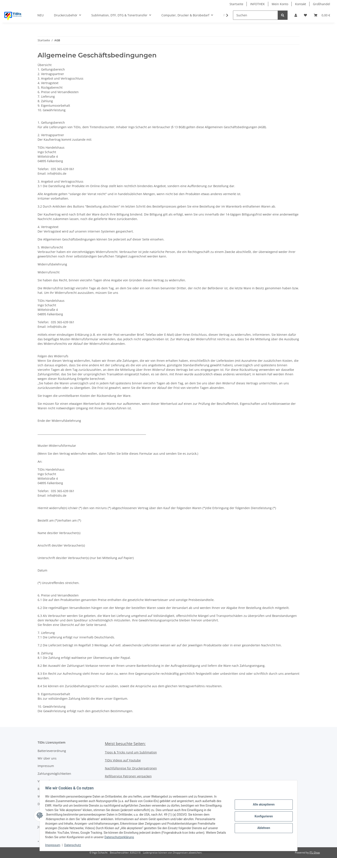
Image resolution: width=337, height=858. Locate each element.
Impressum (46, 766)
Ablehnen (262, 827)
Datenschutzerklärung (130, 837)
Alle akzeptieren (262, 805)
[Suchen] (255, 15)
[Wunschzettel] (305, 15)
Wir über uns (47, 758)
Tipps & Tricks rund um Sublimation (131, 752)
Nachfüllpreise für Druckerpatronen (131, 768)
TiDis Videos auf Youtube (123, 760)
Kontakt (300, 4)
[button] (295, 15)
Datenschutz (74, 845)
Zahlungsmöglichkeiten (54, 774)
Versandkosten (48, 781)
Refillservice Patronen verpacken (128, 776)
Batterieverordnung (52, 751)
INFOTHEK (257, 4)
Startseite (236, 4)
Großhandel (321, 4)
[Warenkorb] (322, 15)
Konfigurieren (262, 816)
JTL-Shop (314, 852)
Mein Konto (280, 4)
